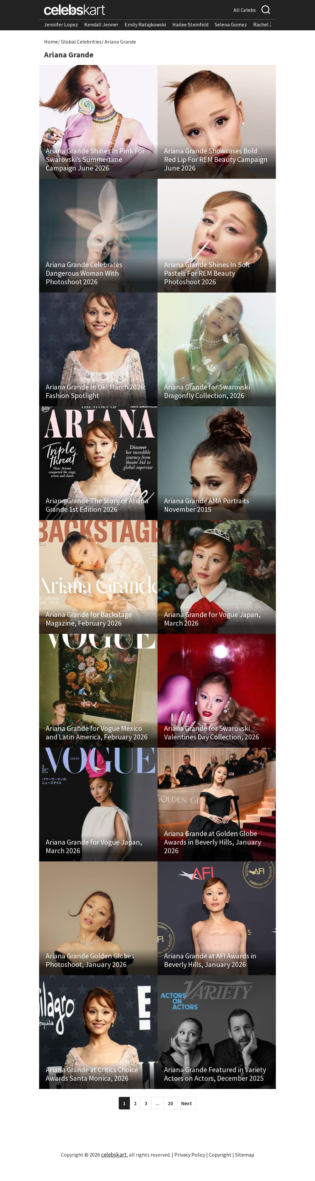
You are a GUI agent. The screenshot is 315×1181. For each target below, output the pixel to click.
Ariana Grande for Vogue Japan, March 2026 (212, 627)
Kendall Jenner (101, 24)
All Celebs (244, 10)
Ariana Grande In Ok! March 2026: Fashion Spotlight (96, 396)
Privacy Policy (189, 1169)
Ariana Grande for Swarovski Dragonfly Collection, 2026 (207, 396)
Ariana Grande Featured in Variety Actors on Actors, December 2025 (215, 1088)
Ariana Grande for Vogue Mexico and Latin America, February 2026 (97, 742)
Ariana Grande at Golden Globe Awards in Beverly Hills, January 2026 (212, 853)
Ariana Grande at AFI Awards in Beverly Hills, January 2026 (210, 973)
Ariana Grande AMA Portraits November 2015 (206, 511)
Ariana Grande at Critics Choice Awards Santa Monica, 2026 (92, 1088)
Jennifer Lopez (61, 24)
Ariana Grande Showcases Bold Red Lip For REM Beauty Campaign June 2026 (216, 161)
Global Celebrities (81, 41)
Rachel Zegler (268, 24)
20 (170, 1118)
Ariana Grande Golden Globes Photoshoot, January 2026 (90, 973)
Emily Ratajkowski (145, 24)
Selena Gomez (231, 24)
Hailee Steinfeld (190, 24)
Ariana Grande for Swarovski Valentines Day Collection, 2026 (211, 742)
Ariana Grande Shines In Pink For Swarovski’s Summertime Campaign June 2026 (95, 161)
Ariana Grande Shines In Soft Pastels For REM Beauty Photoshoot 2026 (207, 276)
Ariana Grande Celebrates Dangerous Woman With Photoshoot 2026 (84, 276)
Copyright (220, 1169)
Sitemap (244, 1169)
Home (51, 41)
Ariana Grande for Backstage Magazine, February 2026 (89, 627)
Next (186, 1118)
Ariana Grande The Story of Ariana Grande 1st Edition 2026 (97, 511)
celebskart (114, 1169)
